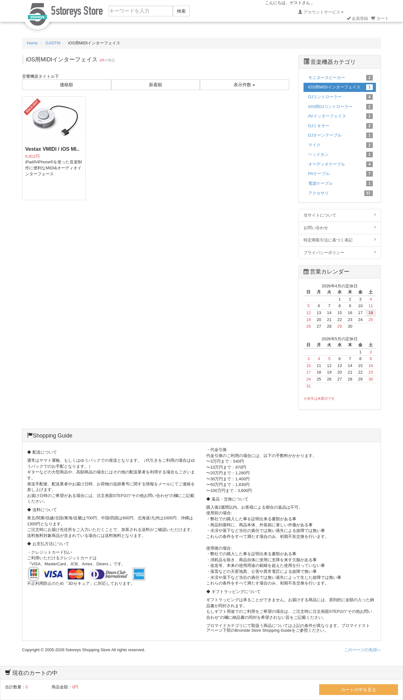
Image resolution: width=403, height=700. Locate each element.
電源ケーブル (340, 183)
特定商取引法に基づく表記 (340, 239)
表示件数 (244, 84)
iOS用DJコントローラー (340, 107)
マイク (340, 145)
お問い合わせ (340, 227)
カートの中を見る (358, 689)
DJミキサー (340, 126)
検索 (181, 11)
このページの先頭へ (362, 649)
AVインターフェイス (340, 116)
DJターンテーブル (340, 135)
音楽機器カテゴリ (330, 62)
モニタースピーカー (340, 78)
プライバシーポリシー (340, 252)
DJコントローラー (340, 97)
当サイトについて (340, 214)
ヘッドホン (340, 154)
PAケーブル (340, 174)
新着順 (155, 84)
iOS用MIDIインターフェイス (340, 87)
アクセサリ (340, 193)
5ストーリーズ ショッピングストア (63, 16)
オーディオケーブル (340, 164)
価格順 (66, 84)
